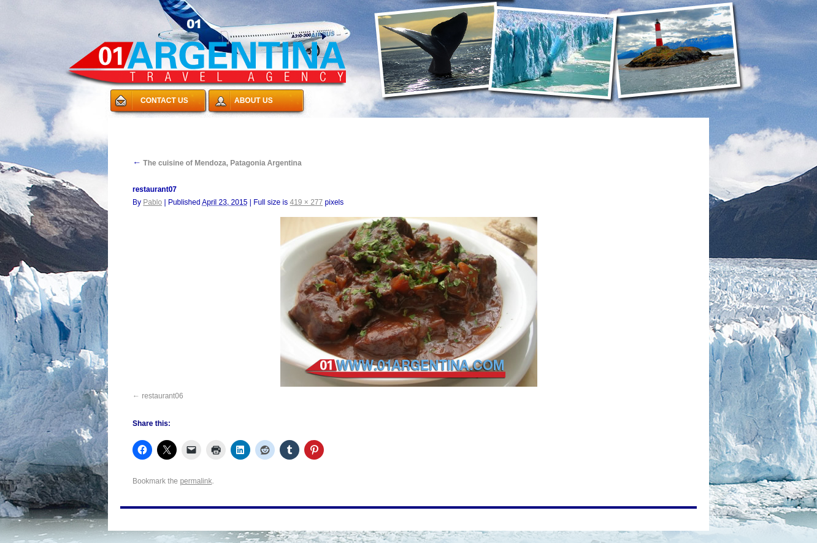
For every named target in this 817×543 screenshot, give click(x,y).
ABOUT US (253, 100)
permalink (196, 481)
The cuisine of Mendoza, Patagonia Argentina (217, 163)
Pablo (152, 202)
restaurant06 (162, 396)
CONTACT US (164, 100)
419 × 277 (306, 202)
